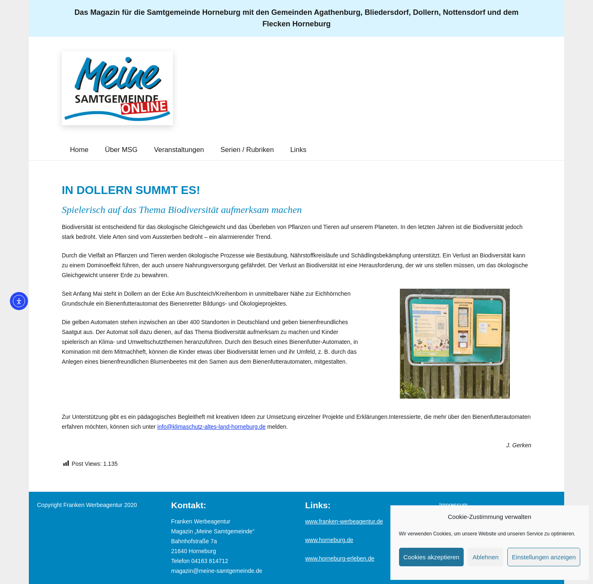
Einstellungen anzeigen (544, 557)
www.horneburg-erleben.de (339, 558)
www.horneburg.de (329, 540)
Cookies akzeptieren (432, 557)
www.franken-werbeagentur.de (344, 521)
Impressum (453, 505)
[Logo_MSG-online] (117, 88)
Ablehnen (485, 557)
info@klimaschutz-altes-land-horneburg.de (211, 426)
